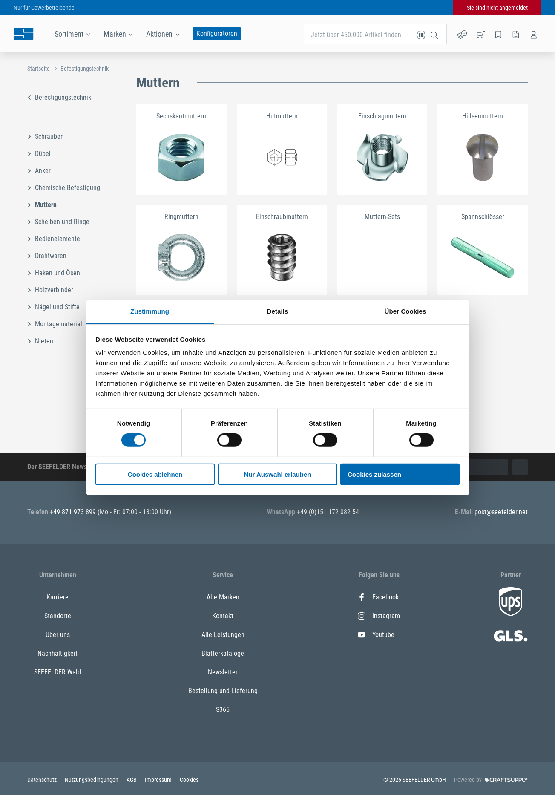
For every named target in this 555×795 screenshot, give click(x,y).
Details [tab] (277, 311)
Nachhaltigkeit (57, 653)
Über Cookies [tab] (405, 311)
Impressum (159, 779)
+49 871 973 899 (74, 512)
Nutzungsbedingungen (92, 779)
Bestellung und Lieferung (223, 691)
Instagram (379, 616)
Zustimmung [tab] (149, 311)
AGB (132, 779)
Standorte (57, 616)
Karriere (57, 597)
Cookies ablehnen (155, 474)
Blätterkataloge (222, 653)
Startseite (38, 68)
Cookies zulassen (374, 474)
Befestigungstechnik (84, 68)
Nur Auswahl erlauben (277, 474)
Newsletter (223, 672)
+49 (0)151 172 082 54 (328, 512)
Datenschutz (42, 779)
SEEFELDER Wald (57, 672)
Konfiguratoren (216, 33)
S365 (223, 710)
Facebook (378, 597)
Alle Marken (223, 597)
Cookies (189, 779)
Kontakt (222, 616)
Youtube (376, 635)
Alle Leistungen (222, 635)
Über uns (58, 635)
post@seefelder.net (501, 512)
